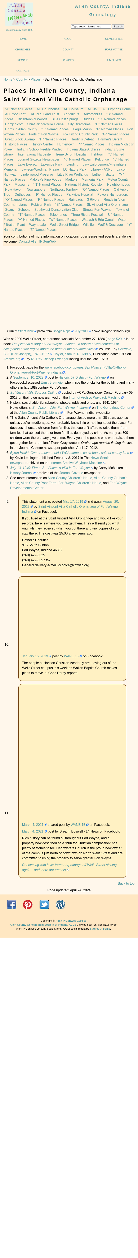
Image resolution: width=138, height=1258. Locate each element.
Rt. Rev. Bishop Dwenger (49, 359)
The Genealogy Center (113, 407)
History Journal (21, 473)
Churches (22, 49)
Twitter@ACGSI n (44, 904)
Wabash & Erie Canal (97, 219)
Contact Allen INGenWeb (37, 241)
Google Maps (62, 331)
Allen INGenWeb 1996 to (70, 920)
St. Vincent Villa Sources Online (33, 392)
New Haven (13, 189)
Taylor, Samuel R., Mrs (71, 354)
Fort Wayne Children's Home (79, 483)
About (68, 38)
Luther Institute (103, 174)
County (68, 49)
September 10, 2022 (28, 377)
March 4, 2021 (32, 824)
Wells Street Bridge (64, 224)
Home (23, 38)
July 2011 (81, 331)
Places (68, 60)
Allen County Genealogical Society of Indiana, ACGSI (43, 924)
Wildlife (88, 224)
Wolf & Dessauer (110, 224)
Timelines (114, 60)
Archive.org (11, 359)
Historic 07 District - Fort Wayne (82, 377)
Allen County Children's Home (70, 478)
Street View (25, 331)
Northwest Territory (64, 189)
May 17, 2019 (73, 501)
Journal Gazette (71, 473)
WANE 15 (71, 656)
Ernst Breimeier (52, 382)
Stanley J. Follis (100, 928)
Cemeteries (114, 38)
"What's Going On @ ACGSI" (60, 904)
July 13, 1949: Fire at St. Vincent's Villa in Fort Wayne (50, 468)
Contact (22, 70)
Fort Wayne (114, 49)
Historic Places (16, 144)
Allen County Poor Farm (39, 483)
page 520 (115, 339)
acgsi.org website (28, 904)
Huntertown (65, 144)
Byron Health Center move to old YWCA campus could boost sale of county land (69, 453)
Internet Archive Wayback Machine (94, 397)
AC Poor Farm (15, 114)
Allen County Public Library (39, 412)
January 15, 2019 (35, 656)
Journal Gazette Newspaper (38, 159)
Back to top (126, 883)
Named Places (47, 184)
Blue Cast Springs (65, 119)
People (22, 60)
